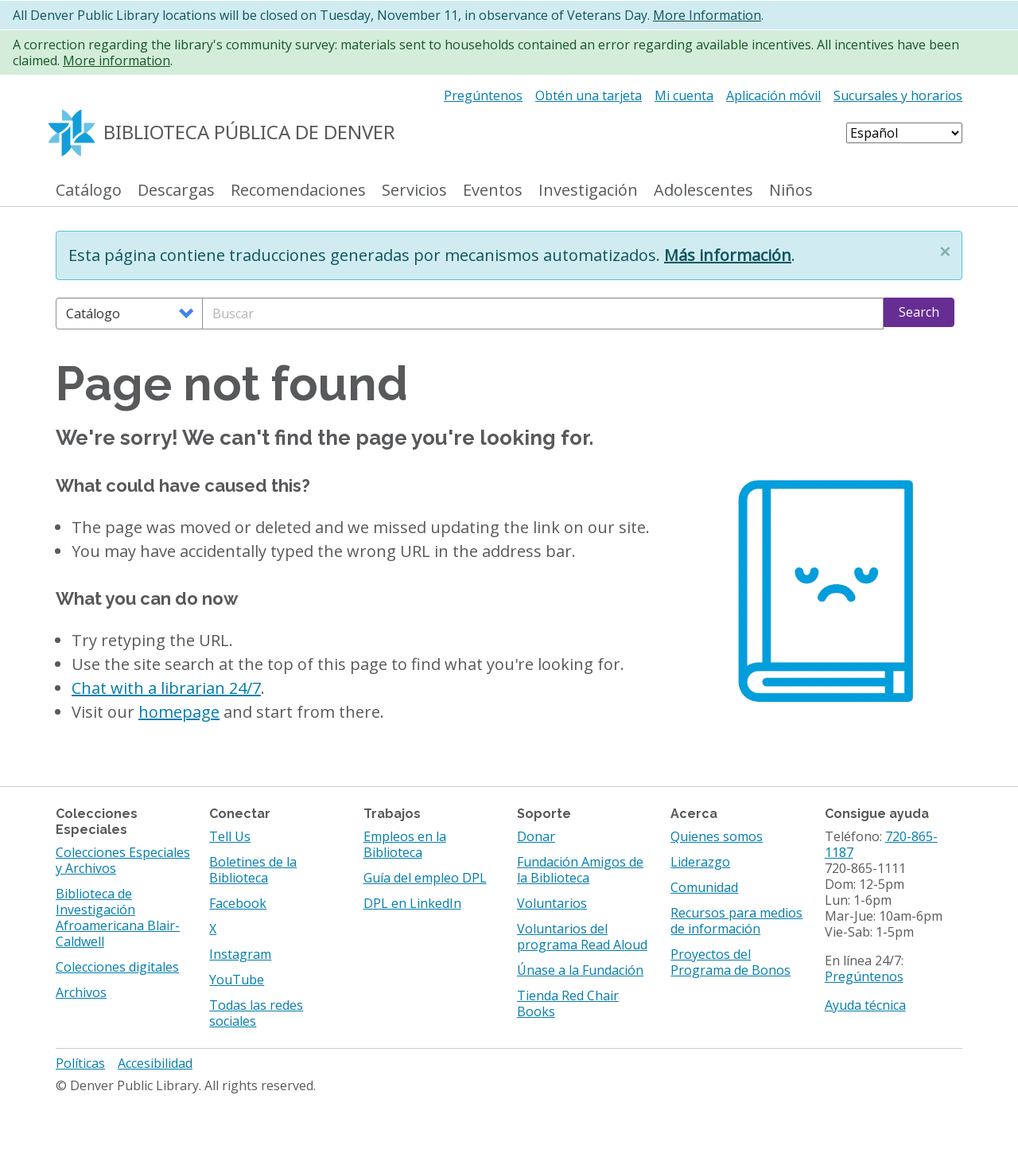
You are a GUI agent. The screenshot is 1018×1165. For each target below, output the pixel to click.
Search (919, 312)
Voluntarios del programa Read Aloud (582, 936)
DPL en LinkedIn (412, 903)
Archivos (81, 992)
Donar (536, 836)
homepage (179, 712)
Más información (727, 255)
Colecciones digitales (117, 967)
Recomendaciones (298, 191)
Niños (791, 191)
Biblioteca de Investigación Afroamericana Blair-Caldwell (118, 917)
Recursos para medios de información (736, 920)
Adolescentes (703, 191)
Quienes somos (716, 836)
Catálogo (89, 191)
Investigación (588, 191)
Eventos (493, 191)
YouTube (236, 979)
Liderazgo (700, 862)
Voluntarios (552, 903)
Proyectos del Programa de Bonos (730, 962)
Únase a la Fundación (580, 970)
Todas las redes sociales (256, 1013)
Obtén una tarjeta (588, 95)
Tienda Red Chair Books (568, 1003)
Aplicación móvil (773, 95)
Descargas (176, 191)
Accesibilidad (155, 1063)
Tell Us (230, 836)
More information (116, 60)
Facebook (237, 903)
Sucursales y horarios (897, 95)
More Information (707, 15)
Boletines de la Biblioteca (253, 869)
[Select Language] (904, 133)
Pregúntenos (483, 95)
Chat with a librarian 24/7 (166, 688)
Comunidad (704, 887)
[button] (944, 251)
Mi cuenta (684, 95)
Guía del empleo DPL (425, 877)
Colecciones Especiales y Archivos (123, 860)
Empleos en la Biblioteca (404, 844)
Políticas (80, 1063)
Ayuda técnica (865, 1005)
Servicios (414, 191)
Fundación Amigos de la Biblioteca (580, 869)
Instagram (240, 954)
